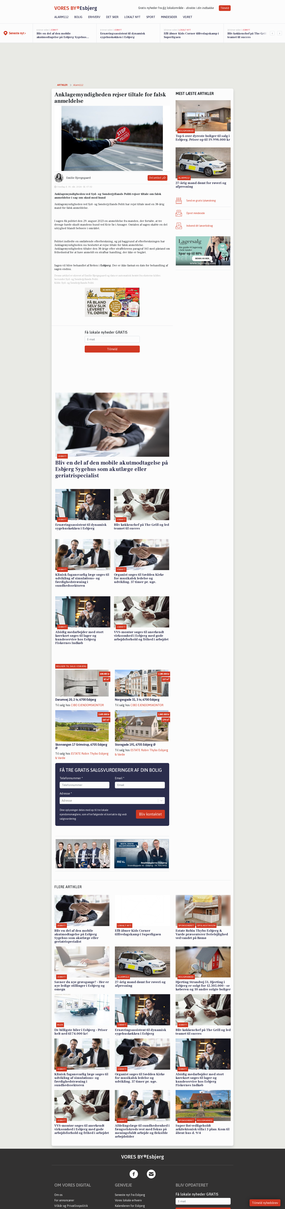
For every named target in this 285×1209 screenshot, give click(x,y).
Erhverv (94, 17)
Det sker (112, 17)
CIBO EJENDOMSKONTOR (87, 705)
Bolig (78, 17)
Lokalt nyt (132, 17)
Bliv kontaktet (150, 814)
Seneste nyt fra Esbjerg (130, 1194)
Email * (119, 778)
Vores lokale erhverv (128, 1200)
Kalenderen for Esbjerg (130, 1205)
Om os (58, 1194)
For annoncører (64, 1200)
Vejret (187, 17)
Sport (150, 17)
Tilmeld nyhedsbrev (265, 1202)
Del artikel (157, 178)
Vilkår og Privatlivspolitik (71, 1205)
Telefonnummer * (71, 778)
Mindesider (169, 17)
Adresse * (66, 793)
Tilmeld (224, 8)
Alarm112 (61, 17)
